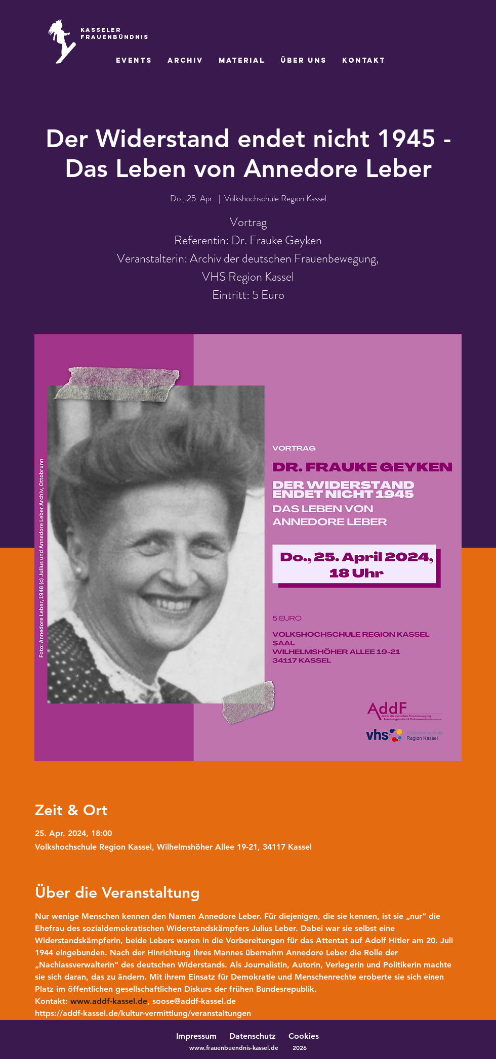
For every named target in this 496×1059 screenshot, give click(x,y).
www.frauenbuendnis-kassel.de (233, 1047)
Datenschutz (257, 1036)
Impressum (196, 1036)
